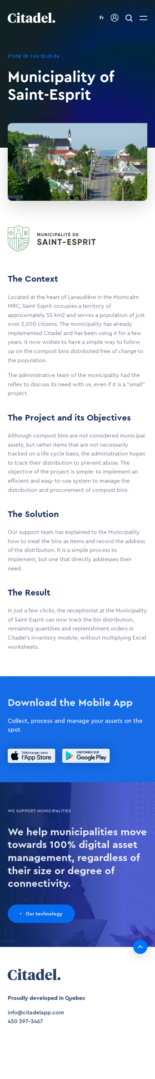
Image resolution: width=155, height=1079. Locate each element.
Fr (101, 18)
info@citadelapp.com (36, 1016)
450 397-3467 (25, 1025)
